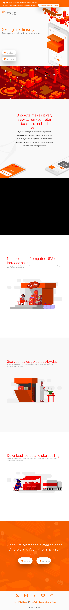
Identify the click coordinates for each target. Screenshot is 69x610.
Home (15, 602)
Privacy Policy (33, 602)
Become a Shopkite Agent (47, 602)
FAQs (20, 602)
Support (25, 602)
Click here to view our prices (49, 5)
